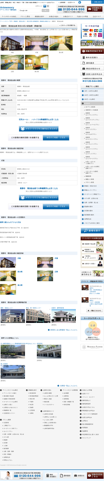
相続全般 (46, 401)
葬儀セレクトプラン (90, 190)
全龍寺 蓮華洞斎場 (57, 308)
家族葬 (5, 440)
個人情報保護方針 (87, 424)
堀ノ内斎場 (4, 364)
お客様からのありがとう (11, 407)
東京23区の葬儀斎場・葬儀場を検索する (38, 21)
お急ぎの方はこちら (88, 407)
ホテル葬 (6, 437)
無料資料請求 (86, 404)
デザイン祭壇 (90, 182)
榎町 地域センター (7, 308)
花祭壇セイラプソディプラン (92, 119)
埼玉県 (31, 404)
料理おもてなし (8, 460)
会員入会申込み (87, 417)
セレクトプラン (8, 431)
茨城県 (31, 407)
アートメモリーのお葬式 (10, 390)
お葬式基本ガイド (48, 411)
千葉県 (31, 401)
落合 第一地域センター (33, 308)
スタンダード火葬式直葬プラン (92, 172)
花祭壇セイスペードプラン (92, 148)
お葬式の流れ (47, 390)
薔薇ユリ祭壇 (90, 179)
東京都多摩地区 (34, 396)
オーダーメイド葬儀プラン (92, 194)
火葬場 (31, 413)
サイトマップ (86, 438)
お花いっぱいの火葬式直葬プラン (92, 167)
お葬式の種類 (48, 393)
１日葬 (5, 445)
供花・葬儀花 (7, 454)
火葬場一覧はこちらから (68, 386)
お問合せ (85, 421)
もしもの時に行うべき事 (51, 396)
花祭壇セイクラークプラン (92, 157)
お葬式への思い (8, 404)
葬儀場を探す (32, 390)
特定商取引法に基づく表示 (90, 434)
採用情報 (66, 399)
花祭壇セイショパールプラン (92, 123)
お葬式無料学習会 (49, 428)
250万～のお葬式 (89, 99)
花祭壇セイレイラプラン (91, 128)
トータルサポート (49, 404)
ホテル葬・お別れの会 (91, 198)
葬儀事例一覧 (7, 410)
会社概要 (66, 393)
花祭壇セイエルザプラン (91, 133)
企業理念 (66, 396)
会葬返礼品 (87, 219)
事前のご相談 (48, 399)
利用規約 (85, 427)
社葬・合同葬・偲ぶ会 (91, 202)
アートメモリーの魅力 (10, 393)
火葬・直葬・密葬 (9, 451)
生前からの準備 (87, 390)
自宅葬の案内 (88, 210)
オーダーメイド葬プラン (11, 428)
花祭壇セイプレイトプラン (92, 143)
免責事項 (85, 431)
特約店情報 (67, 404)
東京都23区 (33, 393)
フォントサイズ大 (48, 6)
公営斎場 (32, 410)
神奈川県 (32, 399)
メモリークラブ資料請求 (89, 414)
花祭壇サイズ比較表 (92, 110)
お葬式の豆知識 (48, 414)
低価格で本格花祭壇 (9, 399)
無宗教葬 (6, 448)
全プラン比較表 (90, 107)
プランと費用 (7, 420)
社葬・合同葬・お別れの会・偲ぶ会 (14, 434)
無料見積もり (86, 400)
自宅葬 (5, 443)
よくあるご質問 (48, 420)
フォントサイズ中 (44, 6)
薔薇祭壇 (88, 176)
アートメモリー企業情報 (70, 390)
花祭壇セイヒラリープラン (92, 138)
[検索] (29, 11)
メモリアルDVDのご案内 (92, 223)
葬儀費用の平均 (48, 425)
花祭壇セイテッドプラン (91, 152)
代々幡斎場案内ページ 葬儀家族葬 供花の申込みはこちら (18, 343)
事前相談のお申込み (88, 410)
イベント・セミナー (88, 397)
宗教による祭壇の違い (50, 422)
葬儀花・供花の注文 (90, 186)
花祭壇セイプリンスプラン (92, 114)
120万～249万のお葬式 (91, 95)
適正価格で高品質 (9, 396)
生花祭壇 (87, 103)
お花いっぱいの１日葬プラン (90, 162)
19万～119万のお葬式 (91, 91)
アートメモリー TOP (6, 21)
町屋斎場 (39, 343)
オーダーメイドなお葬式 (11, 401)
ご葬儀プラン (7, 425)
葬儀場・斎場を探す (19, 21)
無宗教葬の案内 (89, 215)
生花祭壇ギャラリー (9, 413)
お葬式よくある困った (50, 417)
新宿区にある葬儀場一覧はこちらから (63, 330)
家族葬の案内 (88, 206)
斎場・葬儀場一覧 (69, 401)
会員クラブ (85, 393)
